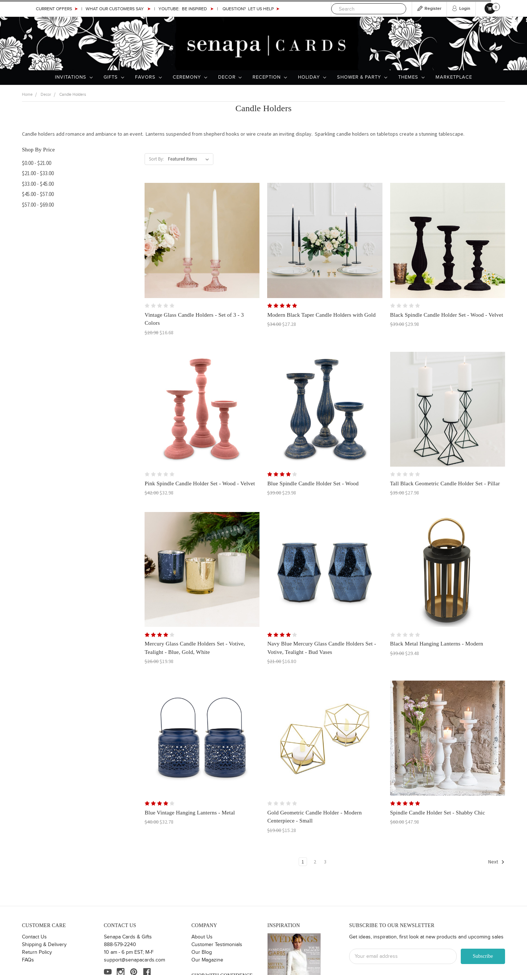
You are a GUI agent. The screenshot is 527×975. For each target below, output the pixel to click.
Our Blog (201, 952)
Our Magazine (207, 960)
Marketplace (454, 77)
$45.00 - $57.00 (38, 194)
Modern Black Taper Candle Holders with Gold (321, 315)
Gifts (114, 77)
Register (433, 8)
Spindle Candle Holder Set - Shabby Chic (437, 813)
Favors (148, 77)
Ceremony (190, 77)
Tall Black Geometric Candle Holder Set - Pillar (445, 483)
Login (464, 8)
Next (496, 862)
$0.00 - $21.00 (36, 162)
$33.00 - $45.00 (38, 183)
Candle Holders (72, 94)
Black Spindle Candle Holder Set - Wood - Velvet (446, 315)
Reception (270, 77)
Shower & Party (362, 77)
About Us (202, 937)
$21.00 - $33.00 (38, 173)
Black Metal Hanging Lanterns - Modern (436, 644)
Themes (411, 77)
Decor (230, 77)
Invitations (74, 77)
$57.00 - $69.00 (38, 204)
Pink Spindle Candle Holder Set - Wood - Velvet (200, 483)
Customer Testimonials (216, 945)
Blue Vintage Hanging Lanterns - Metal (190, 813)
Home (27, 94)
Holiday (312, 77)
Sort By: (156, 159)
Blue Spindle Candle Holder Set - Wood (312, 483)
